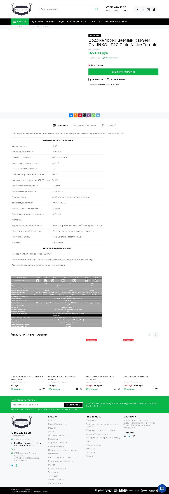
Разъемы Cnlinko (112, 85)
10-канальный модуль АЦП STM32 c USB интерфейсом (27, 378)
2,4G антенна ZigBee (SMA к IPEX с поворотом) (100, 378)
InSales (45, 492)
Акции (61, 21)
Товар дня (95, 21)
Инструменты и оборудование (63, 450)
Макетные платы (56, 446)
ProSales (27, 492)
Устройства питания (57, 442)
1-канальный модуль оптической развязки (61, 378)
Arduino (51, 420)
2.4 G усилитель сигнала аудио (136, 376)
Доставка (37, 21)
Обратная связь (93, 445)
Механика (53, 439)
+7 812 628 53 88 (116, 7)
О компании (91, 420)
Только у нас (54, 472)
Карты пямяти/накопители (60, 461)
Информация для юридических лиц (103, 437)
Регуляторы (53, 454)
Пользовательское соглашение (101, 430)
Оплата (50, 21)
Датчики (52, 431)
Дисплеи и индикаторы (59, 435)
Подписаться (73, 405)
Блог (84, 21)
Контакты (73, 21)
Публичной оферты (69, 409)
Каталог (20, 21)
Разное (51, 465)
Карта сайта (27, 489)
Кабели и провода (57, 468)
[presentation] (149, 334)
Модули (52, 428)
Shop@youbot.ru (21, 439)
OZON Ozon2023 (56, 479)
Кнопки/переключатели (59, 457)
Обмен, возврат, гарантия (98, 434)
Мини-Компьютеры (57, 424)
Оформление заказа (115, 21)
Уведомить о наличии (123, 72)
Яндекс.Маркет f (56, 483)
